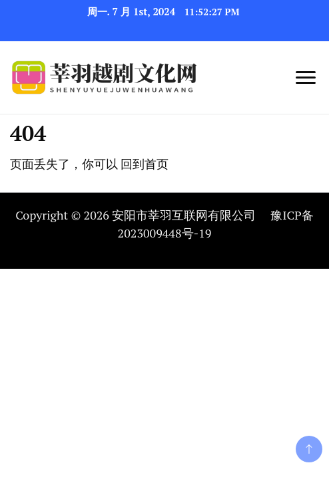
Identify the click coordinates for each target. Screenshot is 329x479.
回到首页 (144, 164)
